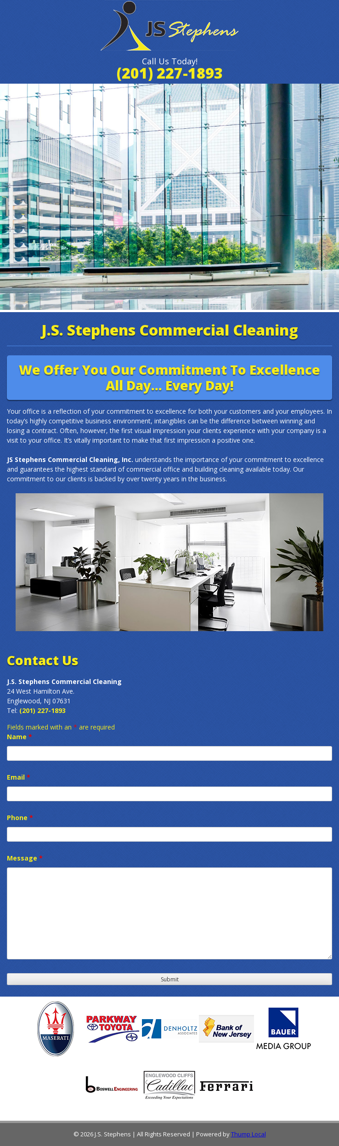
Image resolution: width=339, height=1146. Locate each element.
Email (18, 777)
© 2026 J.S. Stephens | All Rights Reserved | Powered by (152, 1134)
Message (25, 858)
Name (19, 736)
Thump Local (248, 1134)
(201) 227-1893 (170, 73)
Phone (20, 817)
